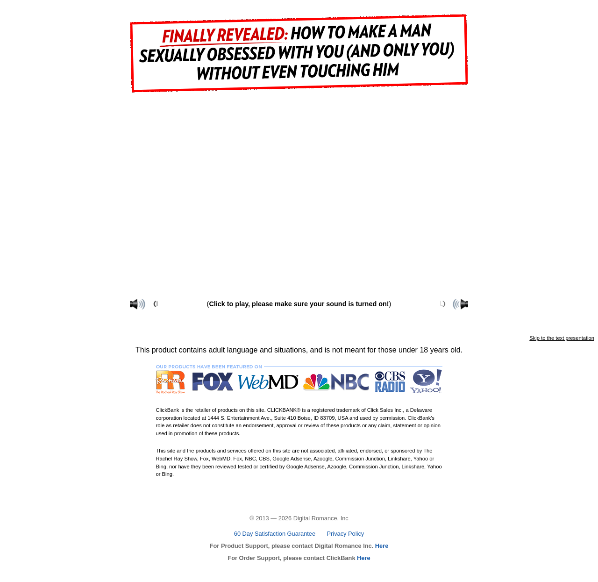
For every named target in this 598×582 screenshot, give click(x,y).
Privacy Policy (345, 533)
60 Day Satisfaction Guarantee (274, 533)
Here (380, 545)
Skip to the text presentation (561, 338)
